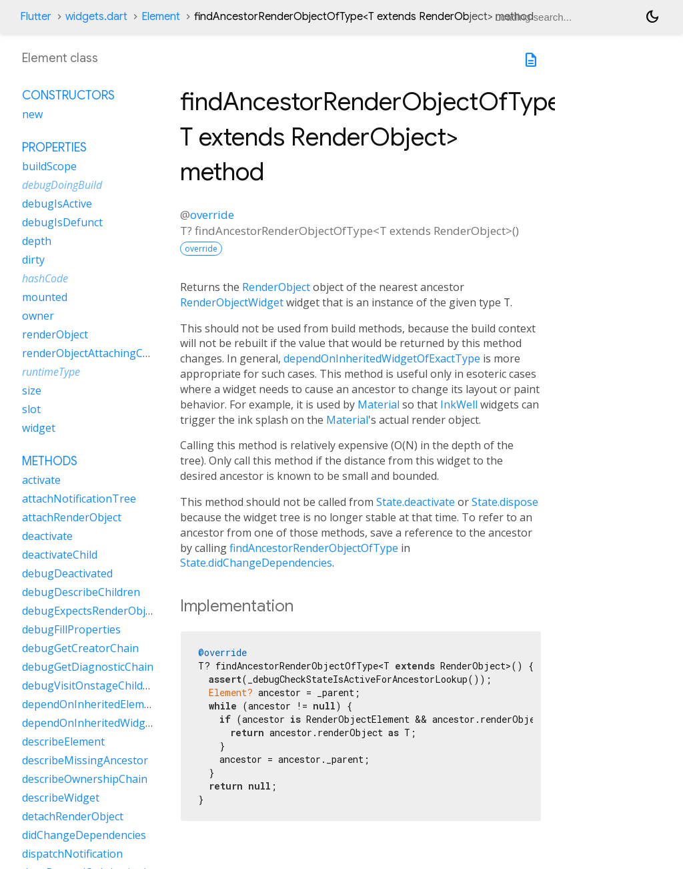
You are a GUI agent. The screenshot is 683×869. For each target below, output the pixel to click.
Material (379, 404)
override (212, 214)
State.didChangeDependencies (256, 562)
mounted (44, 297)
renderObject (55, 334)
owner (38, 315)
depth (36, 241)
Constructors (68, 95)
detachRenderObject (72, 816)
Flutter (35, 16)
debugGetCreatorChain (80, 648)
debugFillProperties (71, 629)
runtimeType (51, 371)
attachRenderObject (71, 517)
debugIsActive (57, 203)
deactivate (47, 536)
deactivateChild (59, 554)
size (31, 390)
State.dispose (505, 502)
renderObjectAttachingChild (91, 353)
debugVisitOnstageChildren (91, 685)
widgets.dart (96, 16)
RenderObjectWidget (231, 302)
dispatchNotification (72, 853)
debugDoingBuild (62, 185)
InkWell (459, 404)
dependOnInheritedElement (91, 704)
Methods (49, 461)
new (32, 114)
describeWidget (60, 797)
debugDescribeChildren (81, 592)
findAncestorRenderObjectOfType (313, 548)
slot (31, 409)
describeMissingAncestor (85, 760)
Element (160, 16)
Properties (54, 147)
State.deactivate (415, 502)
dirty (33, 259)
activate (41, 480)
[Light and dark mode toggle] (652, 16)
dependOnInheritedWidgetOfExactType (381, 358)
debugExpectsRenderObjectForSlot (109, 610)
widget (38, 427)
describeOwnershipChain (84, 779)
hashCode (45, 278)
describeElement (63, 741)
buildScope (49, 166)
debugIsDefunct (62, 222)
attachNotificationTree (79, 498)
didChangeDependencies (84, 835)
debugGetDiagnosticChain (87, 666)
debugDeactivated (67, 573)
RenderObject (276, 287)
